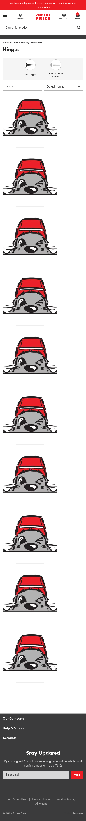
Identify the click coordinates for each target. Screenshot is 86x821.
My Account (64, 18)
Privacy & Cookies (42, 799)
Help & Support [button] (14, 728)
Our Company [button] (13, 718)
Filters (9, 86)
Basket (77, 17)
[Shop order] (63, 86)
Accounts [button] (9, 738)
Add (77, 774)
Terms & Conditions (16, 799)
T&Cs (58, 765)
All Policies (41, 803)
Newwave (77, 813)
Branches (20, 18)
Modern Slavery (66, 799)
